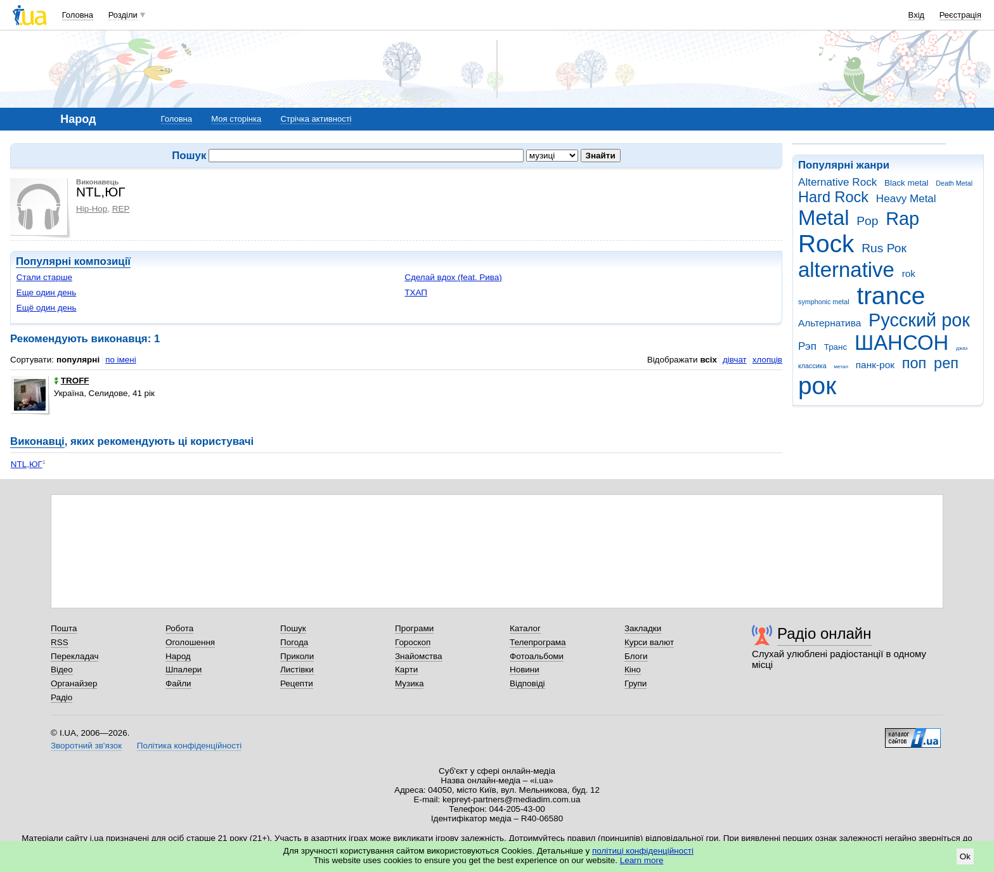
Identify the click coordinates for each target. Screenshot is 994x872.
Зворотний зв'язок (86, 745)
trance (890, 295)
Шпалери (183, 669)
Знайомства (418, 656)
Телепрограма (538, 642)
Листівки (297, 669)
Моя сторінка (236, 119)
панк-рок (875, 364)
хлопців (767, 359)
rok (908, 273)
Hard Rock (833, 197)
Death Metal (954, 183)
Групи (635, 683)
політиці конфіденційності (643, 851)
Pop (867, 221)
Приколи (297, 656)
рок (817, 385)
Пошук (293, 628)
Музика (409, 683)
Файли (178, 683)
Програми (414, 628)
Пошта (64, 628)
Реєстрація (960, 15)
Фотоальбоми (537, 656)
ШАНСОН (901, 342)
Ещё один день (46, 307)
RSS (59, 642)
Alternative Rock (837, 182)
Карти (406, 669)
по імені (120, 359)
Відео (62, 669)
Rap (902, 218)
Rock (826, 243)
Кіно (632, 669)
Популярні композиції (73, 261)
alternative (846, 269)
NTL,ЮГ (26, 464)
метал (841, 366)
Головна (77, 15)
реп (946, 363)
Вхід (916, 15)
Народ (178, 656)
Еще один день (46, 292)
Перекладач (74, 656)
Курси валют (649, 642)
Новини (524, 669)
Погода (294, 642)
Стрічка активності (315, 119)
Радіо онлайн (824, 633)
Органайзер (74, 683)
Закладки (642, 628)
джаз (961, 348)
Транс (836, 347)
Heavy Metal (906, 199)
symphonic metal (823, 301)
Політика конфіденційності (189, 745)
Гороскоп (412, 642)
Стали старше (44, 277)
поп (914, 363)
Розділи (123, 15)
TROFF (71, 380)
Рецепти (296, 683)
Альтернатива (829, 322)
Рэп (807, 346)
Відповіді (527, 683)
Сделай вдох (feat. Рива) (453, 277)
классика (812, 365)
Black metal (906, 183)
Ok (965, 856)
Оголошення (190, 642)
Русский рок (919, 320)
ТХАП (415, 292)
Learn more (642, 860)
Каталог (525, 628)
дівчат (735, 359)
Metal (823, 217)
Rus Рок (884, 248)
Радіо (61, 697)
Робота (179, 628)
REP (121, 209)
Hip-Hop (91, 209)
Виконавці (37, 441)
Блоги (636, 656)
